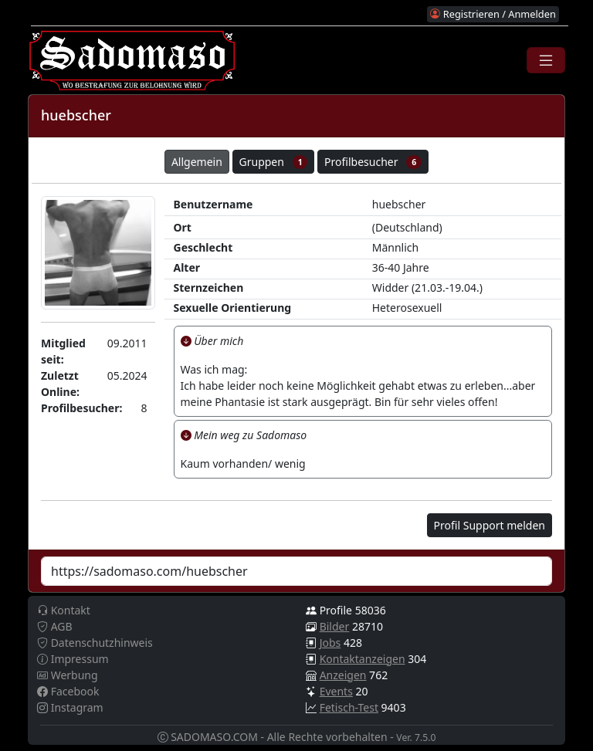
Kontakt (63, 610)
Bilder (335, 626)
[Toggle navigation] (546, 60)
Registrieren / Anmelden (492, 14)
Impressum (73, 658)
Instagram (70, 707)
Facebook (68, 691)
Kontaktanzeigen (362, 658)
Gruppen (273, 161)
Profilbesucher (373, 161)
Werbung (67, 675)
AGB (55, 626)
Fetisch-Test (349, 707)
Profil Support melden (489, 525)
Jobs (330, 642)
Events (336, 691)
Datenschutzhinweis (95, 642)
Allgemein (196, 161)
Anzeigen (343, 675)
